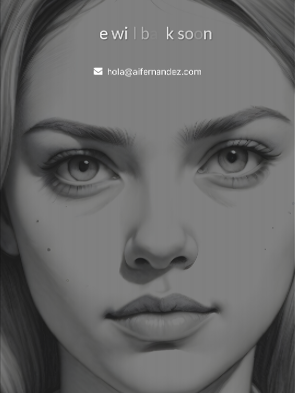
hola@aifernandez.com (154, 71)
